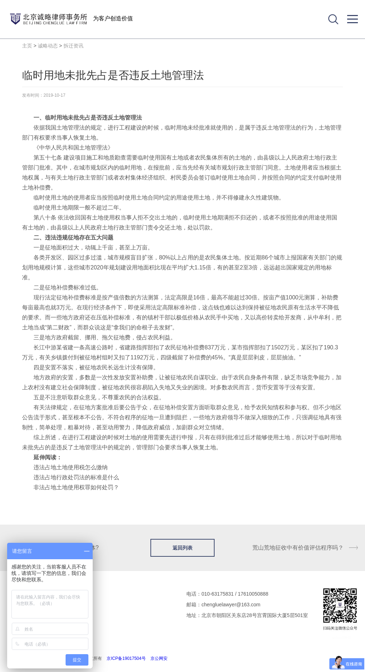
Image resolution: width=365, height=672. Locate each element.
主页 (27, 46)
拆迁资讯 (73, 46)
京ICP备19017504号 (126, 658)
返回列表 (182, 548)
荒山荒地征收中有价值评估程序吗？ (298, 548)
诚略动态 (48, 46)
